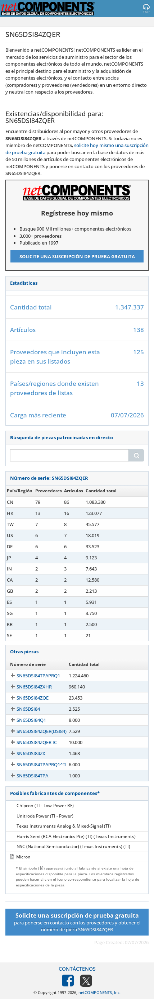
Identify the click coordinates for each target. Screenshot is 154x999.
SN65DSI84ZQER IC (37, 742)
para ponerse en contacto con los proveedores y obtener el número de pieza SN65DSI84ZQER (77, 922)
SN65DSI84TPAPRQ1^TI (42, 764)
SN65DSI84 (28, 709)
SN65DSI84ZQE (33, 698)
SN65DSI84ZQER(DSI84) (42, 731)
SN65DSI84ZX (31, 753)
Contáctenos (77, 968)
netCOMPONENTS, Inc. (99, 992)
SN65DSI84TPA (32, 775)
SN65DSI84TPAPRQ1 (38, 675)
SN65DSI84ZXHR (34, 686)
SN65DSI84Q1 (31, 720)
